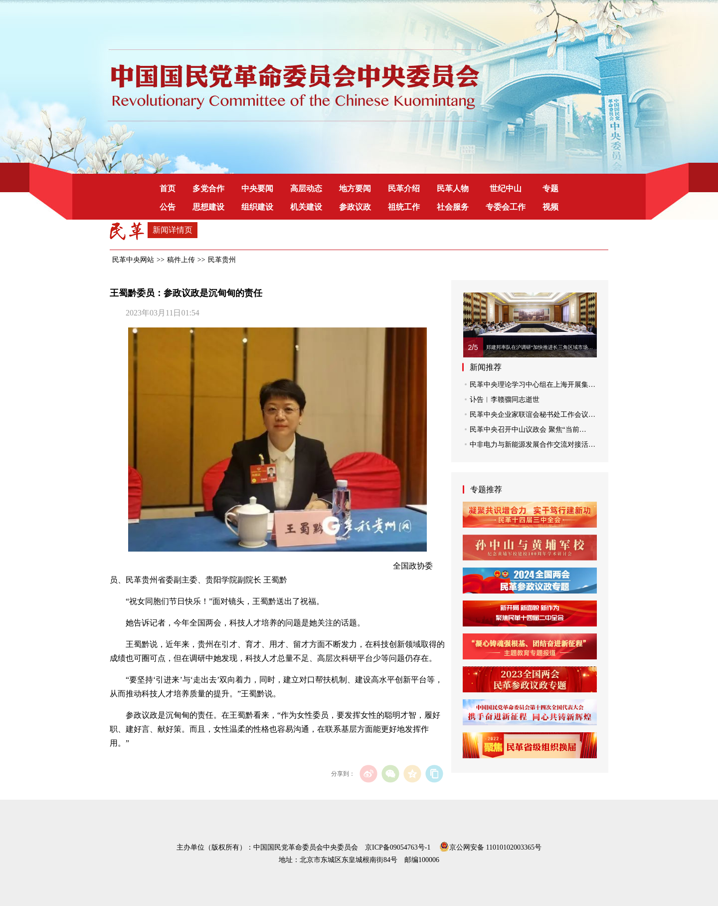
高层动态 (306, 188)
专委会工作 (506, 207)
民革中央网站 (133, 260)
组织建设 (257, 207)
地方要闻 (355, 188)
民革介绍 (404, 188)
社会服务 (453, 207)
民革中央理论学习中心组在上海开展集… (532, 384)
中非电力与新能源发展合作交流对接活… (532, 444)
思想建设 (208, 207)
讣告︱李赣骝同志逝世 (504, 399)
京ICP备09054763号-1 (397, 847)
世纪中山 (506, 188)
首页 (168, 188)
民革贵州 (222, 260)
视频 (550, 207)
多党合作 (208, 188)
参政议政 (355, 207)
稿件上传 (181, 260)
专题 (550, 188)
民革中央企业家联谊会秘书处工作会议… (532, 414)
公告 (168, 207)
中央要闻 (257, 188)
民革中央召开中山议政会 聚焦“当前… (528, 429)
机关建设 (306, 207)
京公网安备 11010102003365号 (490, 846)
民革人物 (453, 188)
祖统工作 (404, 207)
